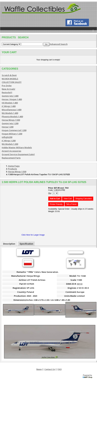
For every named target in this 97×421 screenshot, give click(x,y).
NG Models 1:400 (10, 113)
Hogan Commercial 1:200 (14, 130)
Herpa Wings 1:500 (11, 120)
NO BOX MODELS (10, 78)
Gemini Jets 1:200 (10, 123)
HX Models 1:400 (10, 102)
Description (9, 244)
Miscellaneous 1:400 (11, 109)
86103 (79, 283)
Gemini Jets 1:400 (10, 95)
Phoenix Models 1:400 (12, 116)
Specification (26, 244)
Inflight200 (7, 137)
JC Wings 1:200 (9, 140)
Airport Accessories (11, 151)
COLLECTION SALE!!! (11, 82)
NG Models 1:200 (10, 144)
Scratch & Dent (9, 75)
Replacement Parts (11, 157)
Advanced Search (59, 44)
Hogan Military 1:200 (12, 133)
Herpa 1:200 (7, 126)
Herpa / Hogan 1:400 (12, 99)
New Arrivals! (8, 89)
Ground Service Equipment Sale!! (18, 154)
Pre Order (7, 85)
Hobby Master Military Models (17, 147)
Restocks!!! (7, 92)
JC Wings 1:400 (9, 106)
